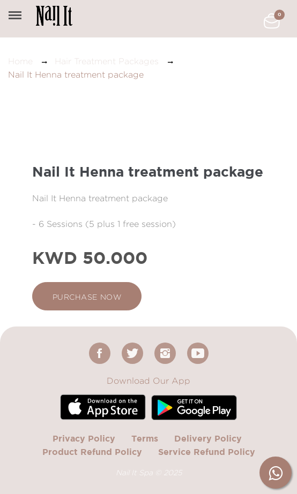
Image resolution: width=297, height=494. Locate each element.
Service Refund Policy (206, 452)
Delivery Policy (208, 438)
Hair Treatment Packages (107, 61)
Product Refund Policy (92, 452)
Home (20, 61)
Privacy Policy (84, 438)
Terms (144, 438)
